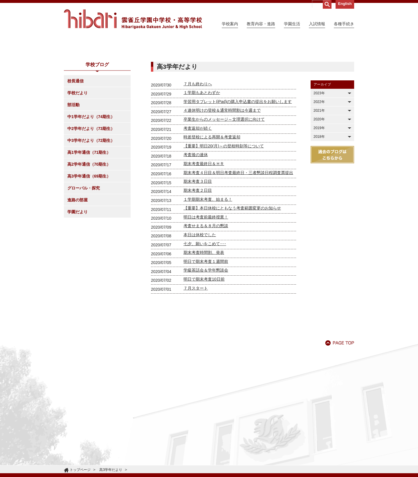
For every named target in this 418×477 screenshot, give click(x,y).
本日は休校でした (199, 287)
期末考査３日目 (197, 234)
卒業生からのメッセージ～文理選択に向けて (224, 172)
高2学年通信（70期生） (89, 217)
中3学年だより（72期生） (91, 193)
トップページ (80, 470)
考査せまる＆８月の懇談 (205, 278)
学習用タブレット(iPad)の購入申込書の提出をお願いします (237, 154)
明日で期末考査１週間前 (205, 314)
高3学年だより (110, 470)
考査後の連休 (195, 207)
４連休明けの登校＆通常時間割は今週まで (222, 163)
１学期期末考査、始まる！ (207, 252)
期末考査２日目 (197, 243)
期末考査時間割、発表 (203, 305)
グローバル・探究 (83, 240)
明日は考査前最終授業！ (205, 270)
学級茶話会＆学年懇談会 (205, 323)
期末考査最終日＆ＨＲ (203, 216)
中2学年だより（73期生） (91, 181)
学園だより (77, 264)
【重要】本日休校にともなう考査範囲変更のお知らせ (232, 261)
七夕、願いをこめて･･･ (204, 296)
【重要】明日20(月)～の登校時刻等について (223, 198)
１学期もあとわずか (201, 145)
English (345, 3)
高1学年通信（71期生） (89, 205)
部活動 (73, 157)
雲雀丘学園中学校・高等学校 (133, 19)
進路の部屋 (77, 252)
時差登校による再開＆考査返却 (211, 189)
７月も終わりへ (197, 136)
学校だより (77, 145)
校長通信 (75, 133)
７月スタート (195, 341)
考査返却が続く (197, 181)
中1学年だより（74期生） (91, 169)
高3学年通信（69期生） (89, 229)
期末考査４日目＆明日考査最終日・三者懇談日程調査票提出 (238, 225)
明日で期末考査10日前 (204, 332)
